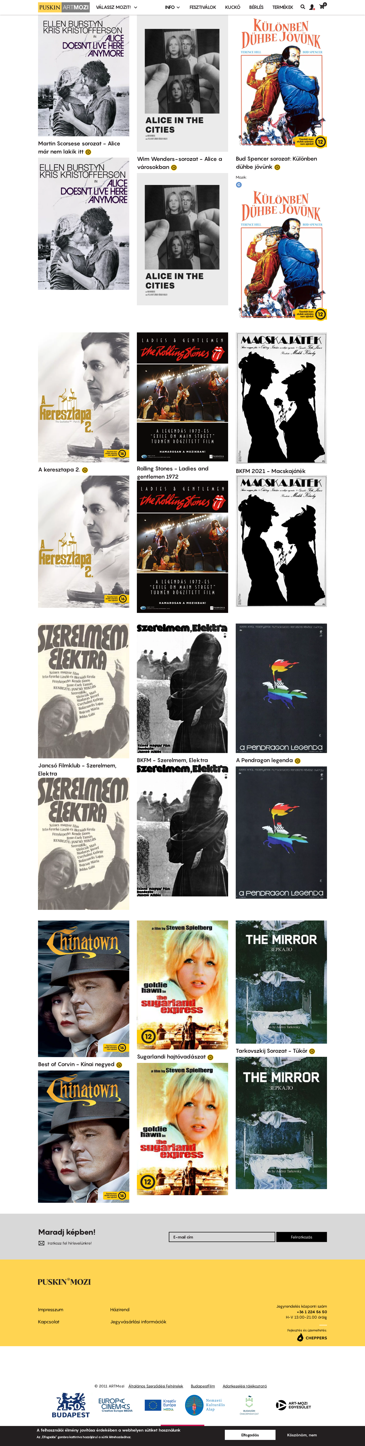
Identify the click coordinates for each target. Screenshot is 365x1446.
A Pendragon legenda (264, 760)
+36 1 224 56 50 (312, 1311)
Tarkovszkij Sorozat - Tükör (271, 1050)
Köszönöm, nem (302, 1435)
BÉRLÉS (256, 7)
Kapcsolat (49, 1321)
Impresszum (50, 1309)
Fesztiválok (203, 7)
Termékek (283, 7)
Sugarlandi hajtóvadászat (171, 1056)
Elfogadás (250, 1435)
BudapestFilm (203, 1386)
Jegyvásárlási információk (138, 1321)
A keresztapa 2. (59, 469)
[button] (314, 7)
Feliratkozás (301, 1237)
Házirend (120, 1309)
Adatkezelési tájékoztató (245, 1386)
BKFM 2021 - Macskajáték (271, 471)
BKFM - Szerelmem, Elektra (172, 760)
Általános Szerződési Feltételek (155, 1386)
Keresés (304, 6)
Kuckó (233, 7)
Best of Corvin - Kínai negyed (76, 1064)
